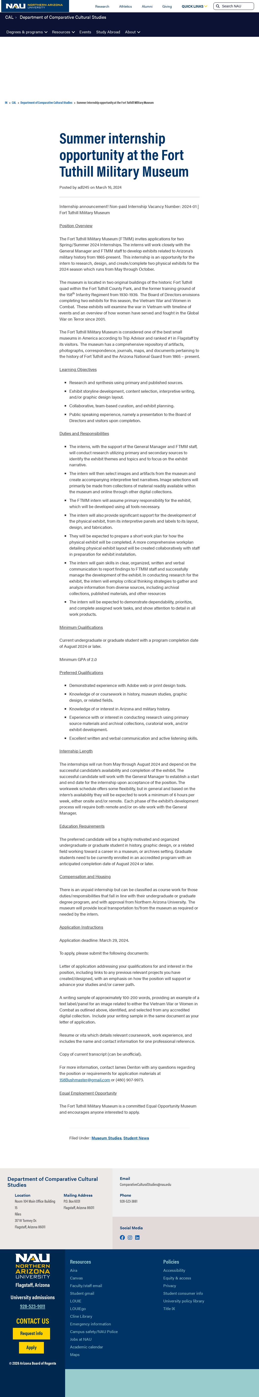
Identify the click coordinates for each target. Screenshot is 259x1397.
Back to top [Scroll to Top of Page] (231, 1382)
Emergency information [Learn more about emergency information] (90, 1323)
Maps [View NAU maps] (75, 1354)
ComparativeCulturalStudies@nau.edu (145, 1184)
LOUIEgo (78, 1308)
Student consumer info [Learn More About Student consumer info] (183, 1292)
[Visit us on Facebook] (123, 1236)
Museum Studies (107, 1137)
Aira (73, 1269)
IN (6, 102)
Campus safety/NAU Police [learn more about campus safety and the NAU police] (94, 1331)
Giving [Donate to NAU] (167, 6)
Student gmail (82, 1292)
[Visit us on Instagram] (130, 1236)
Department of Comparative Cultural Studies (63, 20)
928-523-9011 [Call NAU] (32, 1305)
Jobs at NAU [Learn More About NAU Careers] (81, 1338)
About (130, 32)
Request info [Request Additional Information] (31, 1332)
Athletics (125, 6)
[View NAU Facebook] (84, 1383)
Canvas (76, 1277)
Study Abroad (108, 32)
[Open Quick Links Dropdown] (192, 6)
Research (102, 6)
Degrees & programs (24, 32)
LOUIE (75, 1300)
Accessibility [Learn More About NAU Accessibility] (174, 1269)
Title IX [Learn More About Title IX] (169, 1308)
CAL (9, 20)
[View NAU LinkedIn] (93, 1383)
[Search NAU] (237, 6)
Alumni (147, 6)
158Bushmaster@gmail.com (84, 1079)
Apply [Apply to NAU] (31, 1346)
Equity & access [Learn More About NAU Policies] (177, 1277)
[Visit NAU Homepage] (32, 1265)
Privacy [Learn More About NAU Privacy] (169, 1285)
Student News (136, 1137)
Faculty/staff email (86, 1285)
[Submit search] (217, 6)
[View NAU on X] (74, 1383)
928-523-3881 (128, 1200)
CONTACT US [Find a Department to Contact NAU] (32, 1320)
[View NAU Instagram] (103, 1383)
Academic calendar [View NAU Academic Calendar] (86, 1346)
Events (85, 32)
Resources (61, 32)
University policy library (183, 1300)
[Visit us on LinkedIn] (137, 1236)
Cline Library (81, 1315)
